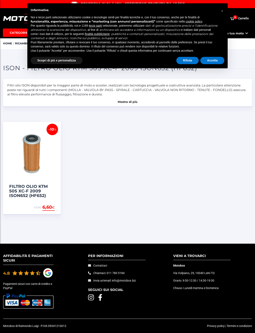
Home (7, 43)
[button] (222, 10)
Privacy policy (216, 326)
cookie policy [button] (194, 21)
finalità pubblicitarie (97, 34)
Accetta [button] (212, 60)
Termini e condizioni (239, 326)
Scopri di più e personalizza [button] (56, 60)
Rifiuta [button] (187, 60)
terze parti (95, 25)
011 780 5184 (116, 273)
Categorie (19, 33)
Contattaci (100, 265)
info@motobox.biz (124, 280)
